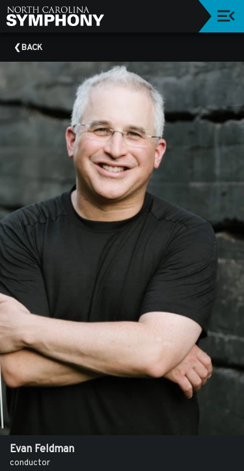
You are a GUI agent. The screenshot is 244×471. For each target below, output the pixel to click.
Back (31, 48)
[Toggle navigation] (226, 16)
